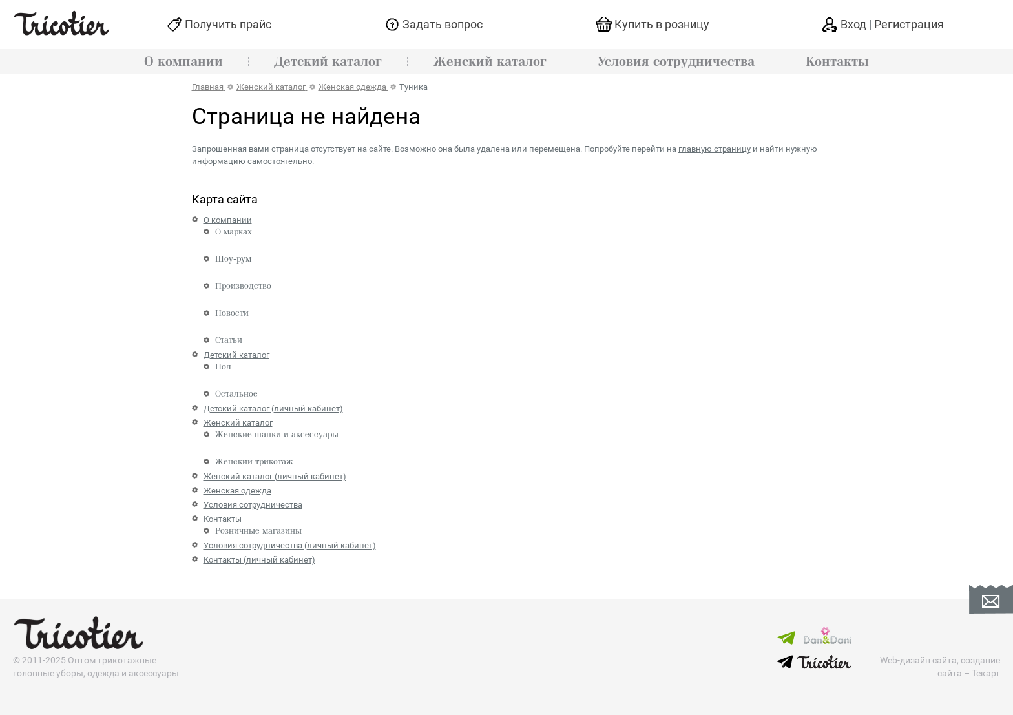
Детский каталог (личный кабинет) (273, 408)
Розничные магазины (258, 531)
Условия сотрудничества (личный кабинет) (290, 545)
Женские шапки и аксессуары (277, 435)
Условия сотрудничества (676, 62)
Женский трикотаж (254, 462)
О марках (233, 232)
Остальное (236, 394)
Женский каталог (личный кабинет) (275, 476)
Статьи (228, 340)
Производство (243, 286)
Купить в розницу (661, 24)
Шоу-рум (233, 259)
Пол (223, 367)
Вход (855, 24)
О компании (183, 62)
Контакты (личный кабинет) (259, 560)
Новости (232, 313)
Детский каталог (328, 62)
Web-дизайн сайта (918, 660)
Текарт (986, 673)
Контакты (837, 62)
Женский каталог (490, 62)
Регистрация (909, 24)
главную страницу (714, 149)
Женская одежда (237, 490)
